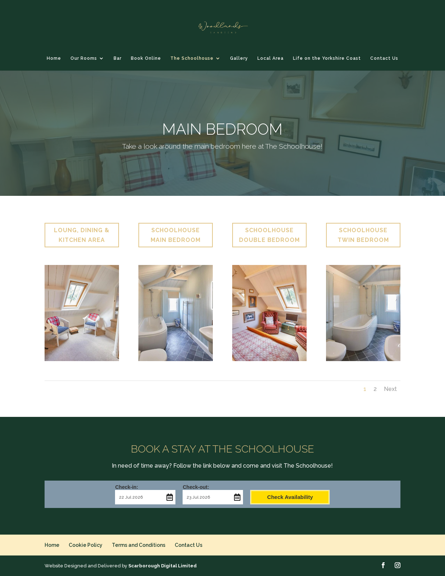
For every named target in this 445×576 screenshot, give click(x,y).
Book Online (146, 58)
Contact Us (384, 58)
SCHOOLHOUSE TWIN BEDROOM (363, 235)
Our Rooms (83, 58)
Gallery (239, 58)
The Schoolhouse (192, 58)
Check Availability (290, 497)
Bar (117, 58)
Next (390, 389)
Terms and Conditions (138, 545)
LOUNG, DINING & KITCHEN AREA (82, 235)
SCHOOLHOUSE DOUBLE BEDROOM (269, 235)
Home (54, 58)
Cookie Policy (85, 545)
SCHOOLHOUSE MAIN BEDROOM (176, 235)
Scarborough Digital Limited (162, 565)
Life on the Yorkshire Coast (327, 58)
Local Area (270, 58)
